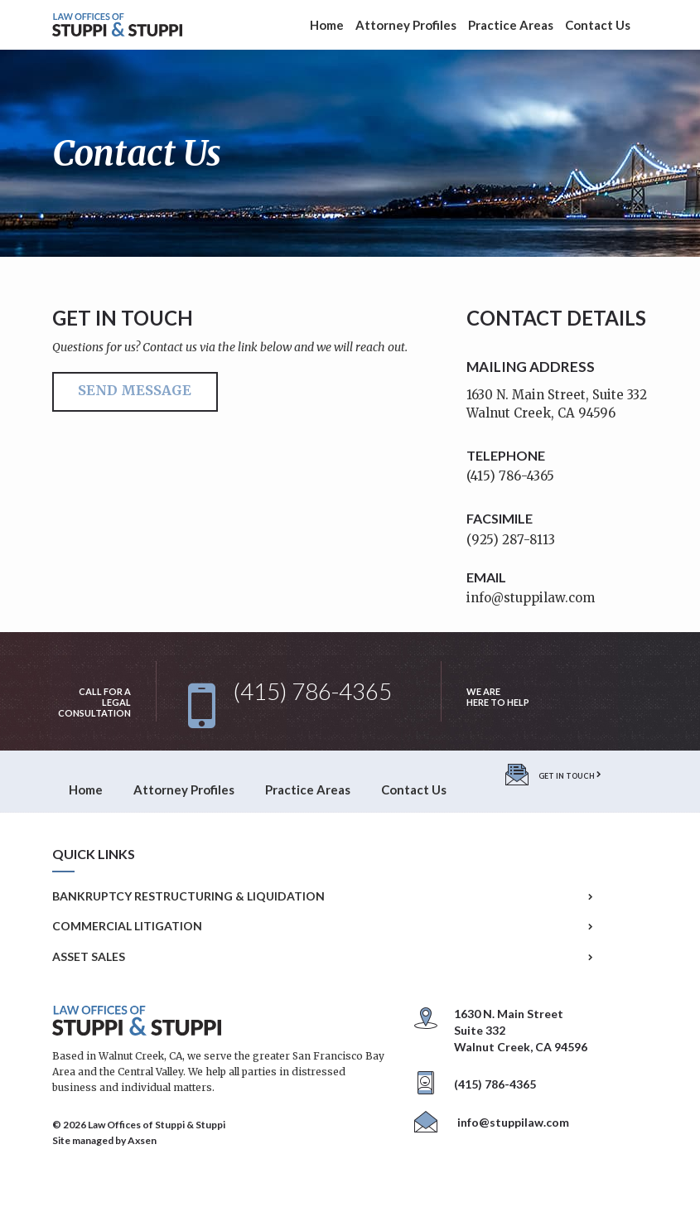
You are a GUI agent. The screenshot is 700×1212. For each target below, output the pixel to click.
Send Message (134, 390)
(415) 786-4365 (510, 476)
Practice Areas (510, 24)
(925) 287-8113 (510, 540)
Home (327, 24)
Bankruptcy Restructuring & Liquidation (322, 896)
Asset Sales (322, 956)
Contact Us (597, 24)
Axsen (142, 1140)
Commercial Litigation (322, 926)
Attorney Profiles (405, 24)
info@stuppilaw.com (530, 598)
